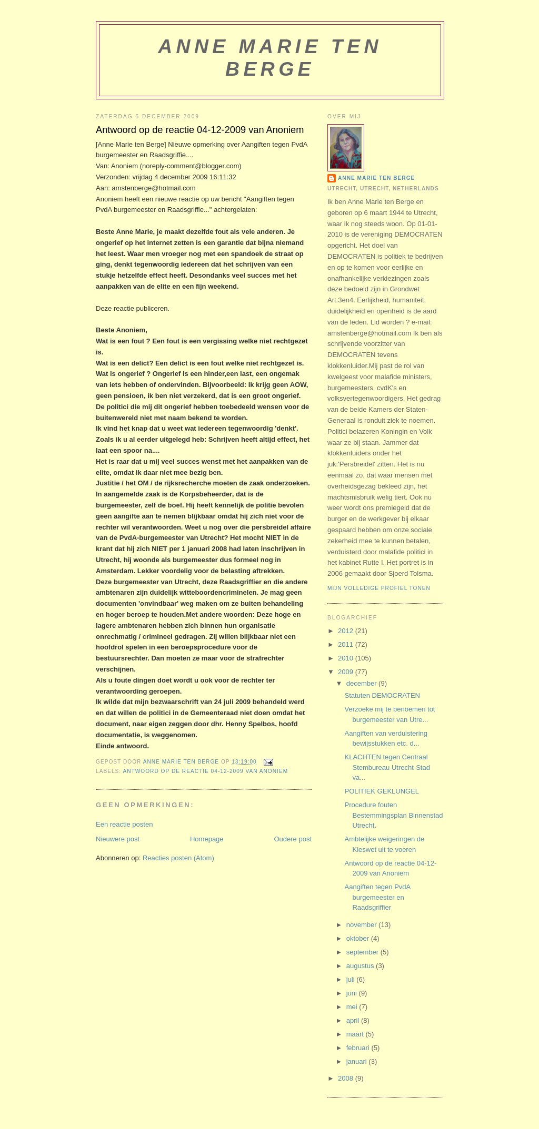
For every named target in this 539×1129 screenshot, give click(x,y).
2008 (346, 1078)
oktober (358, 938)
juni (352, 993)
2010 (346, 658)
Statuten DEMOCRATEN (382, 695)
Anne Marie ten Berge (270, 57)
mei (353, 1007)
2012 (346, 631)
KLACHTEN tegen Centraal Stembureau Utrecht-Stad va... (387, 767)
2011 (346, 644)
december (362, 683)
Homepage (207, 839)
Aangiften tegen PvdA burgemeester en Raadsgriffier (377, 897)
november (362, 925)
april (353, 1020)
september (363, 952)
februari (359, 1048)
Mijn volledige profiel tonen (379, 588)
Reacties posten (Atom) (178, 858)
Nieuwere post (117, 839)
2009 (346, 672)
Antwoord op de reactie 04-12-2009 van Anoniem (205, 771)
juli (351, 979)
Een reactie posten (124, 824)
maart (356, 1034)
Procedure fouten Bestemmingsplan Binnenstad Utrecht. (393, 815)
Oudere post (293, 839)
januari (357, 1061)
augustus (361, 966)
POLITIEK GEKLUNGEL (381, 791)
